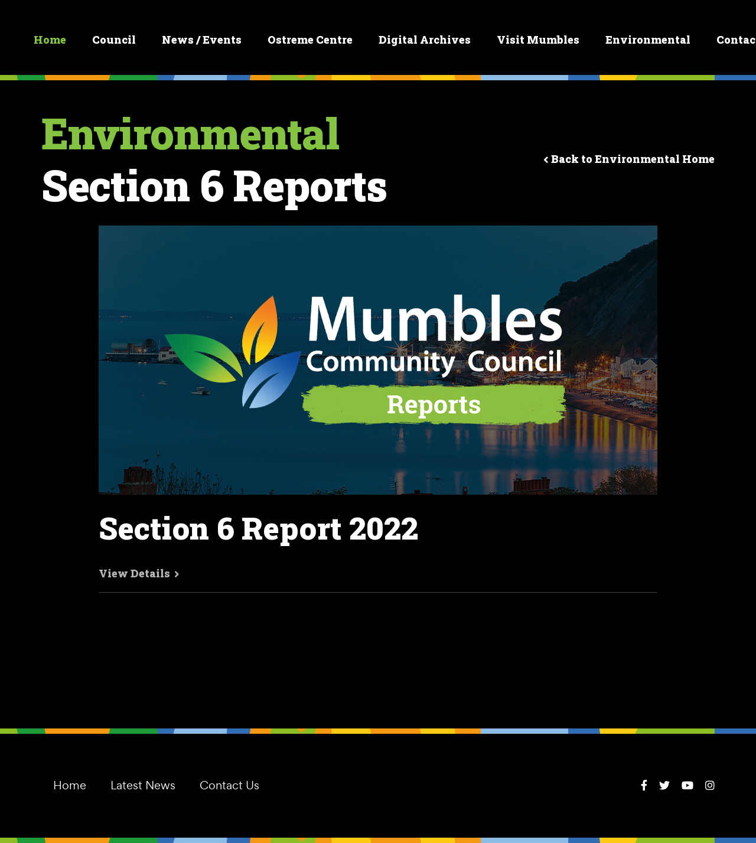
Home (50, 39)
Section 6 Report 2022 (258, 528)
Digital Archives (425, 39)
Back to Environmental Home (629, 159)
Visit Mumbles (538, 39)
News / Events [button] (202, 39)
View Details (139, 573)
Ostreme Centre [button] (310, 39)
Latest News (142, 785)
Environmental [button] (647, 39)
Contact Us (229, 785)
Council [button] (114, 39)
